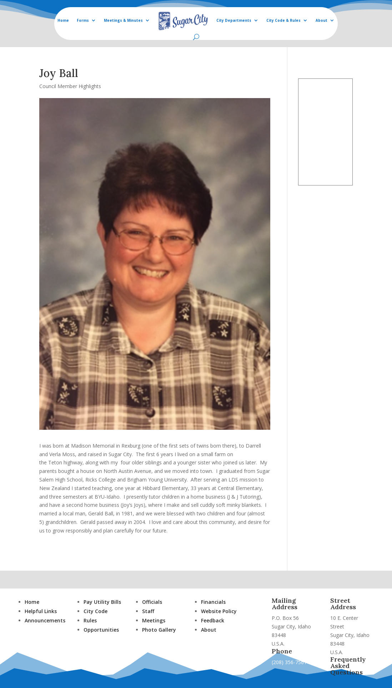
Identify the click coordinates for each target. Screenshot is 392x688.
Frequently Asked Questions (348, 665)
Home (63, 20)
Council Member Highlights (70, 86)
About (321, 20)
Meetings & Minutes (123, 20)
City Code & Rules (283, 20)
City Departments (233, 20)
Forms (83, 20)
